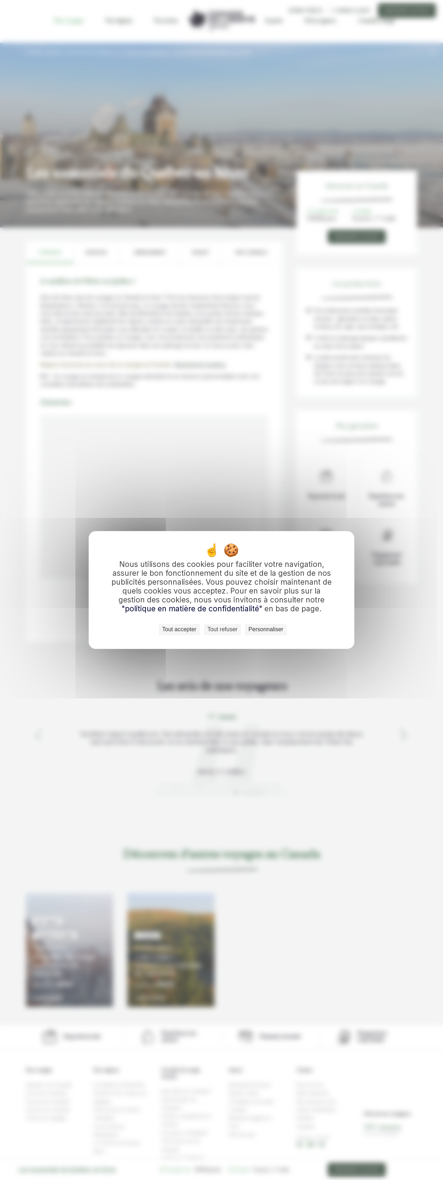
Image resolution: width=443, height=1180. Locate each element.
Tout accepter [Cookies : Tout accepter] (179, 629)
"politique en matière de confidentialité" (192, 608)
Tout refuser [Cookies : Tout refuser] (222, 629)
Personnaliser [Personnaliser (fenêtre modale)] (265, 629)
